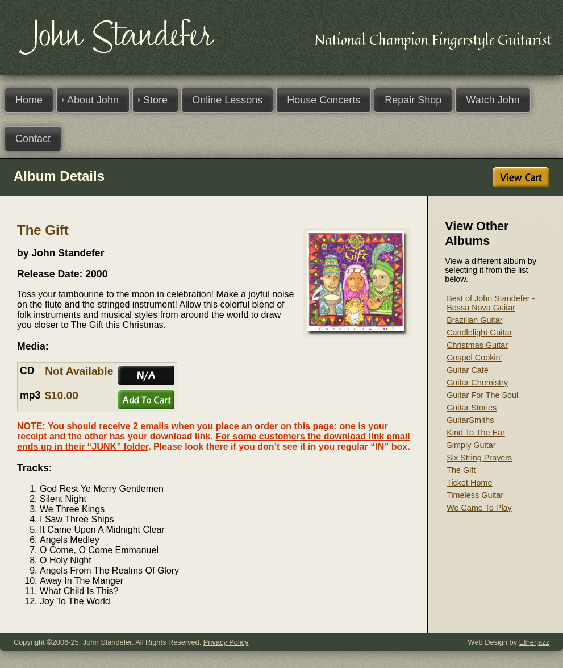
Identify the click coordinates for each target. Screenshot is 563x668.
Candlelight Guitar (479, 332)
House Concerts (323, 100)
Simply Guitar (471, 445)
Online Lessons (227, 100)
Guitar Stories (472, 407)
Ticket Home (469, 482)
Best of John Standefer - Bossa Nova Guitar (491, 303)
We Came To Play (479, 507)
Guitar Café (468, 370)
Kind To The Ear (476, 432)
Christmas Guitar (477, 345)
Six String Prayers (479, 457)
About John (93, 100)
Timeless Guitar (475, 495)
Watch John (492, 100)
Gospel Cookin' (474, 357)
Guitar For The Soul (482, 395)
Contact (33, 138)
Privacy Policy (226, 642)
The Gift (461, 470)
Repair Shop (413, 100)
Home (29, 100)
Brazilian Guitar (474, 320)
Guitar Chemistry (477, 382)
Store (155, 100)
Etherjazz (534, 642)
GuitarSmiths (470, 420)
